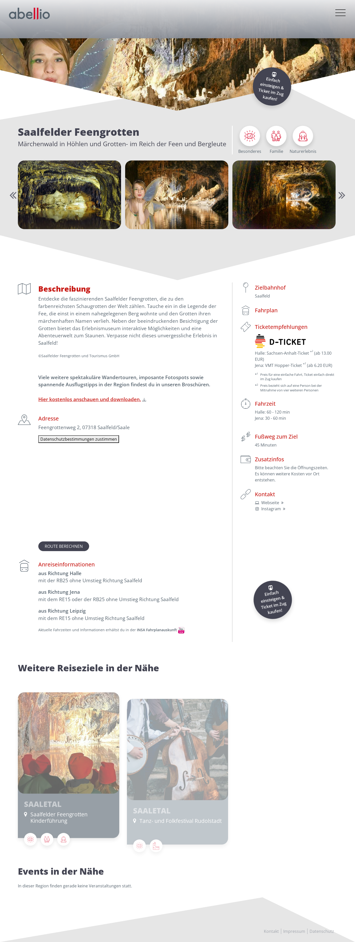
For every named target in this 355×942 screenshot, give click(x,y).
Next (341, 195)
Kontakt (271, 931)
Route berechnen (64, 546)
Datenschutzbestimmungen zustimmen (78, 439)
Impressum (294, 931)
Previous (12, 195)
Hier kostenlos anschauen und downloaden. (89, 399)
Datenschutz (322, 931)
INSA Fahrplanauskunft (157, 629)
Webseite (270, 502)
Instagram (271, 509)
